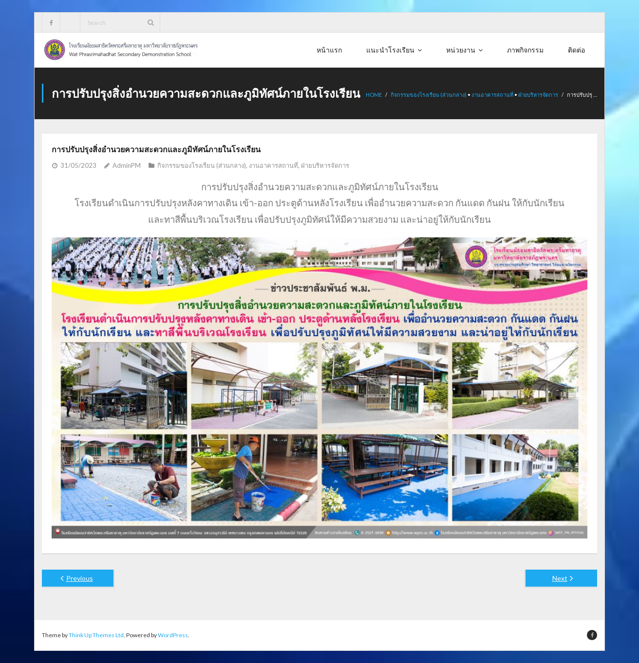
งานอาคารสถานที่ (492, 94)
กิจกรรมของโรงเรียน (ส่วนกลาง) (429, 94)
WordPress (173, 635)
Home (374, 94)
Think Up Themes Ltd (96, 635)
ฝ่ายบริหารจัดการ (538, 94)
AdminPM (127, 165)
